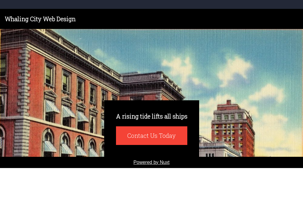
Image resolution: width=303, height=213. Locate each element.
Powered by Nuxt (151, 162)
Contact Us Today (151, 135)
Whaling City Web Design (40, 19)
